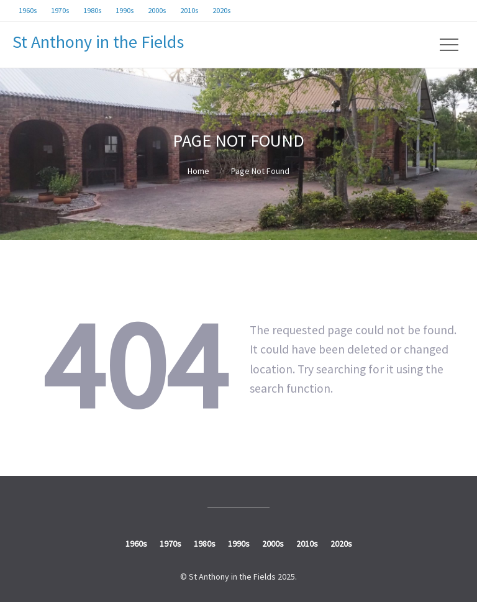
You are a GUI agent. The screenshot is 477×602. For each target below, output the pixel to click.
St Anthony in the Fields (98, 41)
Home (198, 170)
